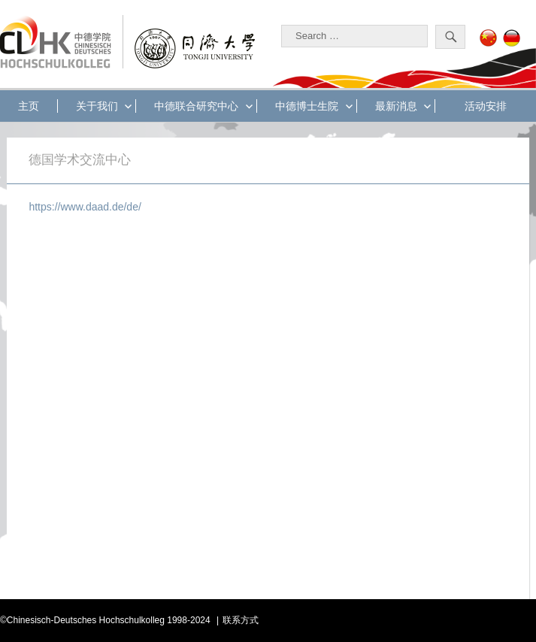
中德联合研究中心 (196, 106)
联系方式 (241, 620)
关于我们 (97, 106)
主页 (28, 106)
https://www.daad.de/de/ (85, 207)
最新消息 (396, 106)
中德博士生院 (306, 106)
